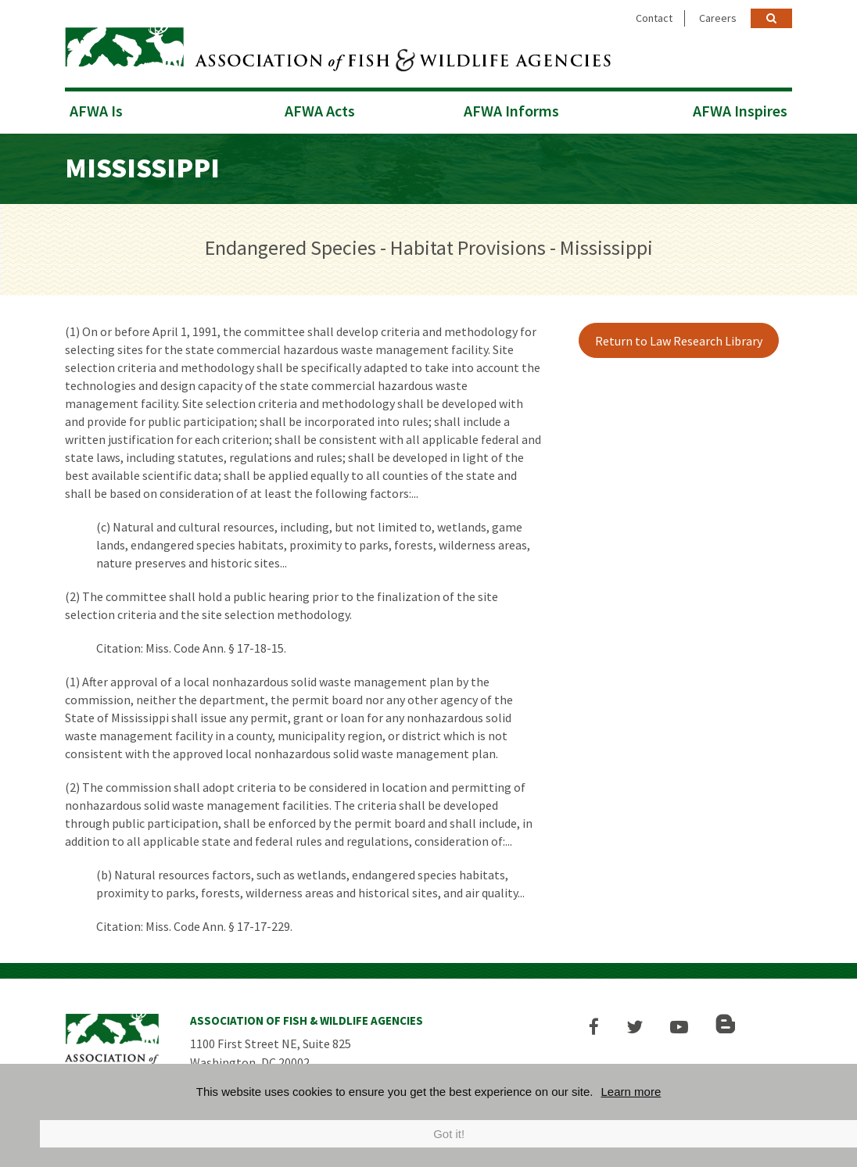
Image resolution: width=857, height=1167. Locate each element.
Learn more (631, 1091)
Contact (654, 18)
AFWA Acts (320, 110)
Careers (718, 18)
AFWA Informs (511, 110)
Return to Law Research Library (678, 341)
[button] (594, 1027)
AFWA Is (96, 110)
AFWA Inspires (740, 110)
